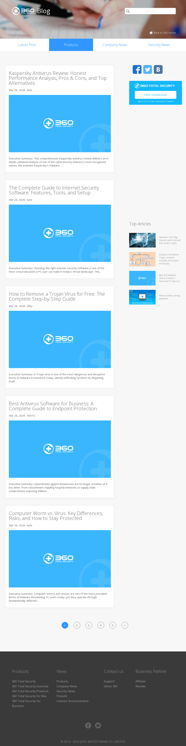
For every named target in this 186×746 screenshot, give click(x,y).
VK (158, 69)
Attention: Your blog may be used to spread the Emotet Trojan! (170, 240)
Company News (115, 44)
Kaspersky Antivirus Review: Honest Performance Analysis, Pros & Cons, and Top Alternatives (58, 78)
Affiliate (140, 681)
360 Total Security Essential (30, 686)
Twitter (147, 69)
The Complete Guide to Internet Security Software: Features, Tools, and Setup (54, 190)
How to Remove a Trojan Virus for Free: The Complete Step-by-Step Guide (57, 296)
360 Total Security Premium (30, 691)
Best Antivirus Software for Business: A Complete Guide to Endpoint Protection (53, 406)
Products (71, 44)
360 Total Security (24, 681)
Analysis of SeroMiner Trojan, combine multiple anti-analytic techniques (169, 259)
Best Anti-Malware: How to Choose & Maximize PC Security (169, 278)
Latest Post (27, 44)
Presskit (61, 696)
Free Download (155, 95)
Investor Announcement (72, 701)
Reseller (140, 686)
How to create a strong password (169, 297)
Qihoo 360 (110, 686)
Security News (159, 44)
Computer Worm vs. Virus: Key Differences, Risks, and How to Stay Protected (56, 515)
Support (109, 681)
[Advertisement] (144, 164)
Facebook (137, 69)
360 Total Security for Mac (29, 696)
